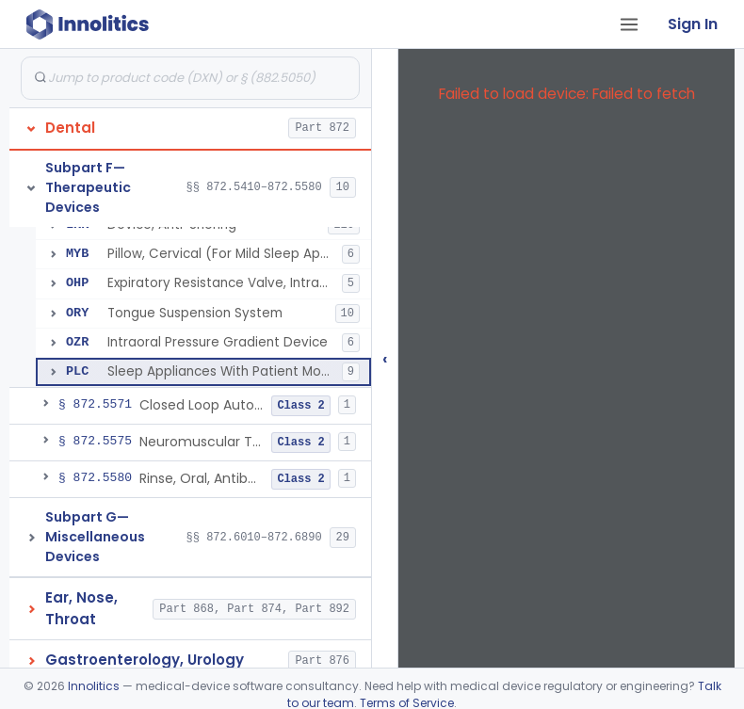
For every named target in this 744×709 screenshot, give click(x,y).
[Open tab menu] (629, 24)
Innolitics (94, 686)
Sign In (693, 24)
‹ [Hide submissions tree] (385, 358)
